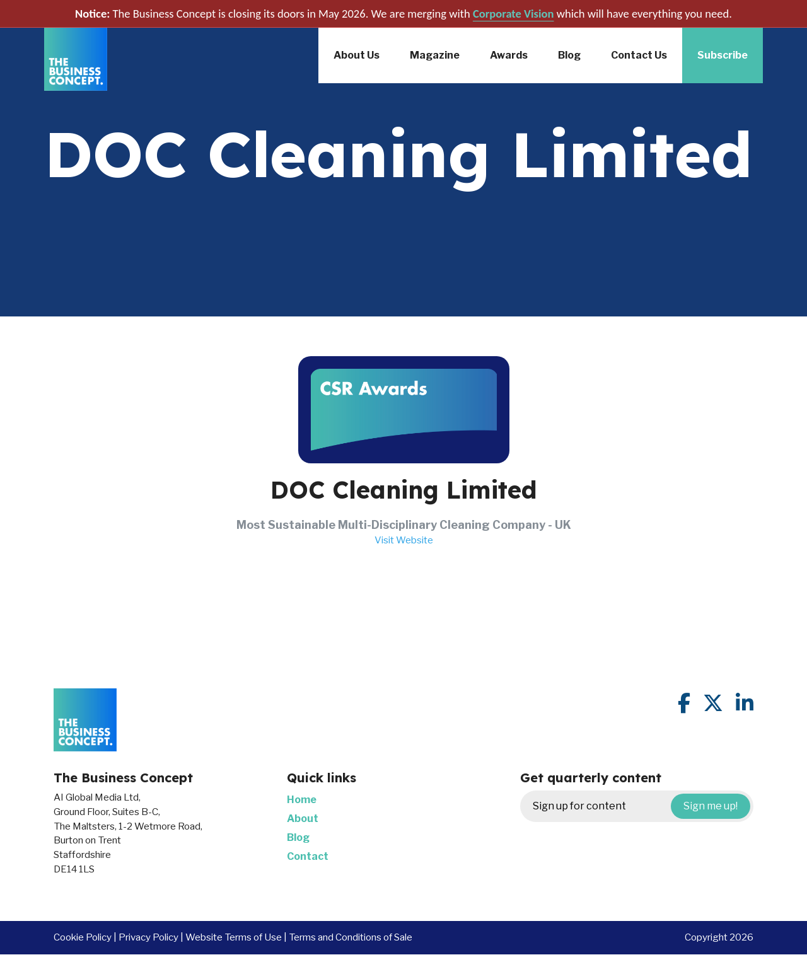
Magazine (435, 55)
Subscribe (722, 55)
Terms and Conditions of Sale (350, 937)
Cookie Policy (83, 937)
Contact (307, 856)
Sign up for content (641, 806)
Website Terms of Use (233, 937)
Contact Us (639, 55)
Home (301, 800)
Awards (509, 55)
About (302, 819)
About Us (357, 55)
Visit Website (403, 540)
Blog (569, 55)
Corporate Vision (513, 13)
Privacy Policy (148, 937)
